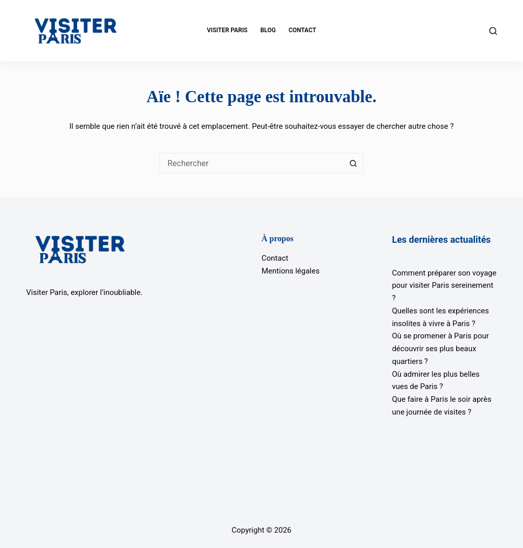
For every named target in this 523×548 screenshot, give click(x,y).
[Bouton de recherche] (353, 163)
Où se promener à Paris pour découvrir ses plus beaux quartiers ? (440, 348)
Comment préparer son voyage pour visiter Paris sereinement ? (444, 285)
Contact (302, 30)
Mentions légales (291, 271)
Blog (268, 30)
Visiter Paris (227, 30)
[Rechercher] (493, 31)
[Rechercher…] (251, 163)
